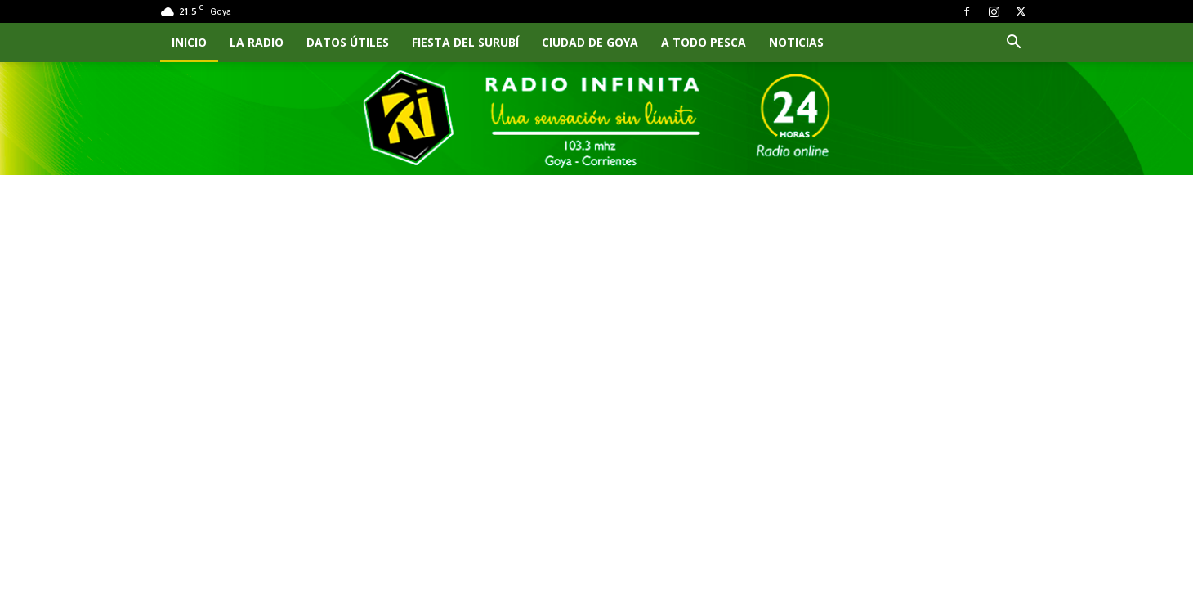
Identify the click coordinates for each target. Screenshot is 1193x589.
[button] (1013, 44)
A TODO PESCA (703, 42)
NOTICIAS (796, 42)
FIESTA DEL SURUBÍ (465, 42)
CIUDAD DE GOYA (590, 42)
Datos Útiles (347, 42)
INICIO (189, 42)
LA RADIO (257, 42)
